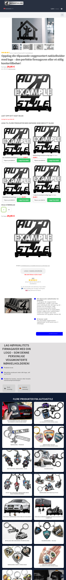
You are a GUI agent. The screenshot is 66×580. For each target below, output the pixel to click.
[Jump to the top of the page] (62, 576)
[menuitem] (8, 8)
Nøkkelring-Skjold (49, 445)
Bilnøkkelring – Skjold (49, 540)
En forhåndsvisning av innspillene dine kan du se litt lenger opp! (35, 265)
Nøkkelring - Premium (17, 444)
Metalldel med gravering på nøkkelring (17, 540)
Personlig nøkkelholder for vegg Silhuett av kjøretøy (49, 517)
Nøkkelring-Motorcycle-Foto (49, 492)
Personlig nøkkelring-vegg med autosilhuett (17, 516)
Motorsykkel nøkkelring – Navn (17, 468)
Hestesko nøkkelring (49, 565)
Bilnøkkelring (49, 421)
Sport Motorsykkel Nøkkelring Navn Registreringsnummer (17, 493)
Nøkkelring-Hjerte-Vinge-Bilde (17, 564)
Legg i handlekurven (33, 271)
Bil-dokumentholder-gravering (17, 421)
